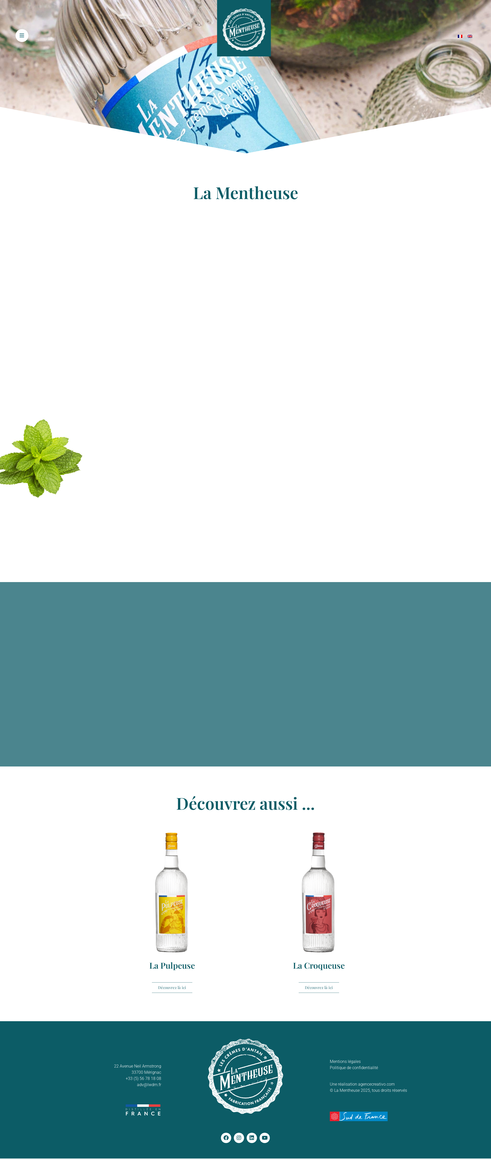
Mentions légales (345, 1061)
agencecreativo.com (376, 1084)
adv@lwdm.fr (149, 1084)
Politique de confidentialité (354, 1067)
